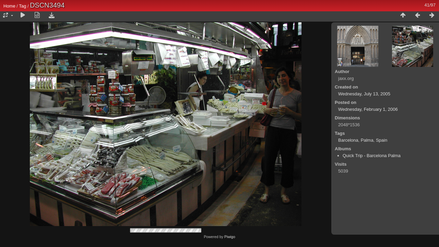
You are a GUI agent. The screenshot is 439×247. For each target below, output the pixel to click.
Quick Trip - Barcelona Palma (372, 155)
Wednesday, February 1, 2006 (368, 109)
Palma (367, 140)
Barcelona (348, 140)
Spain (381, 140)
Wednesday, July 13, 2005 (364, 93)
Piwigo (229, 237)
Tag (22, 6)
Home (9, 6)
